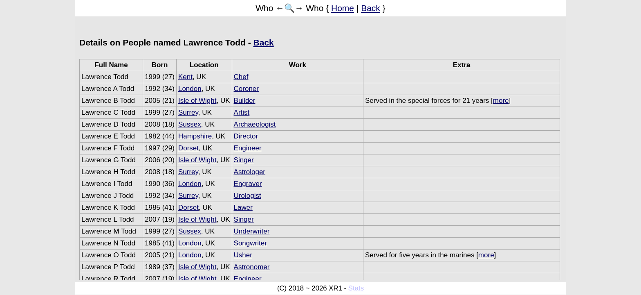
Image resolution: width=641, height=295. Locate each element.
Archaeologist (255, 124)
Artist (242, 112)
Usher (243, 255)
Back (370, 8)
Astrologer (249, 172)
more (501, 100)
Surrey (188, 112)
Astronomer (252, 267)
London (190, 89)
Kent (185, 77)
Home (342, 8)
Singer (244, 160)
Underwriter (252, 231)
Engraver (248, 184)
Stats (356, 288)
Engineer (248, 148)
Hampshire (195, 136)
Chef (241, 77)
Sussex (189, 124)
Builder (245, 100)
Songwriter (250, 243)
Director (246, 136)
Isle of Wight (197, 100)
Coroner (246, 89)
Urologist (247, 196)
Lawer (243, 207)
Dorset (188, 148)
